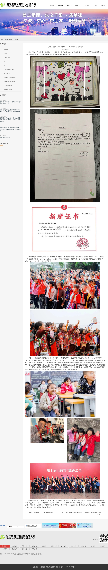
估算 (5, 61)
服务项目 (69, 5)
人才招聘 (94, 5)
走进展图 (60, 5)
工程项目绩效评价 (9, 69)
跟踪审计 (6, 49)
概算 (5, 53)
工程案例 (86, 5)
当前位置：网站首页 (6, 39)
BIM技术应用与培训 (9, 81)
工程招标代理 (8, 85)
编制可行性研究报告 (9, 77)
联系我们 (103, 5)
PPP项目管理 (8, 89)
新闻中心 (77, 5)
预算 (5, 65)
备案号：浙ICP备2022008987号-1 (65, 567)
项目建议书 (7, 73)
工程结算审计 (8, 57)
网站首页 (52, 5)
